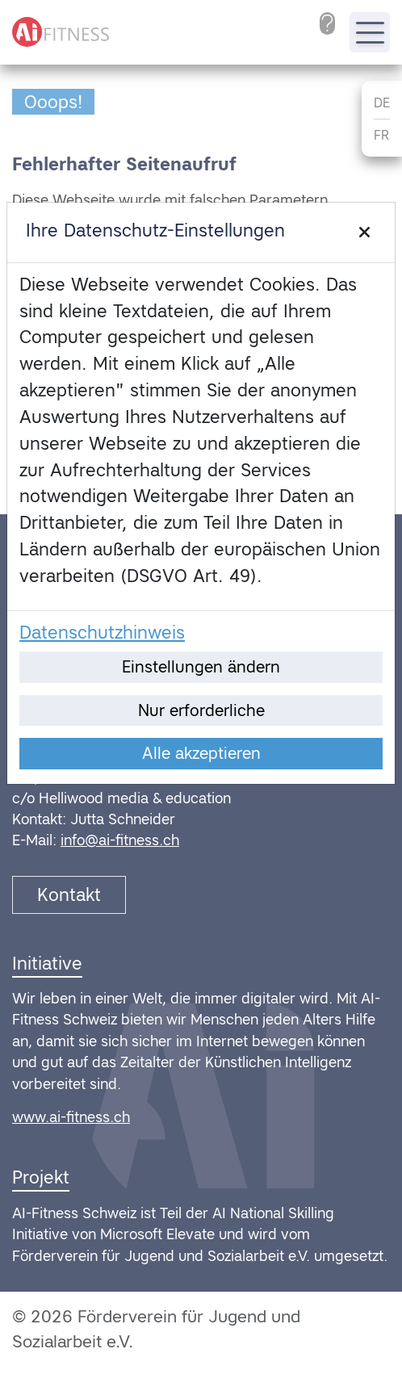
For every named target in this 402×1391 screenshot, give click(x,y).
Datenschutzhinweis (102, 632)
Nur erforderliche (201, 710)
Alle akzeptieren (201, 753)
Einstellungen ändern (201, 666)
